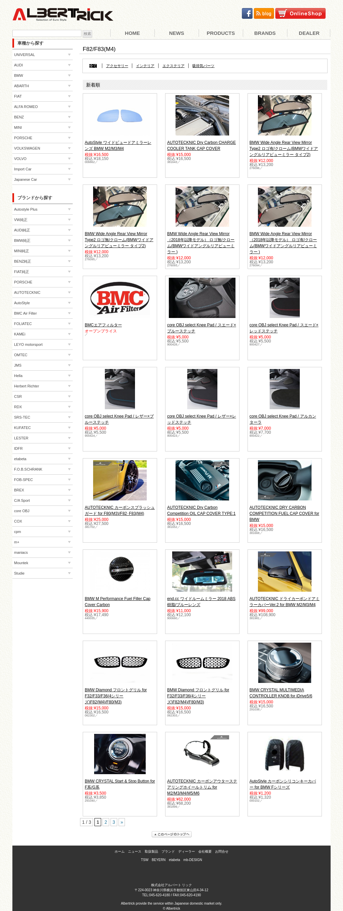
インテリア (145, 66)
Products (221, 33)
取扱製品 (151, 851)
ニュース (134, 851)
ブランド (168, 851)
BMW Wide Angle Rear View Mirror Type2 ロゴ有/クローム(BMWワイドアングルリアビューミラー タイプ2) (284, 148)
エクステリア (173, 66)
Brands (265, 33)
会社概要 (205, 851)
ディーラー (186, 851)
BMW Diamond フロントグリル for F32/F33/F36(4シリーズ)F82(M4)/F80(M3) (116, 696)
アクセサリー (117, 66)
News (176, 33)
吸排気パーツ (203, 66)
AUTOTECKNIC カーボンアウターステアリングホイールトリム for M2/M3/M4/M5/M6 (202, 787)
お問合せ (221, 851)
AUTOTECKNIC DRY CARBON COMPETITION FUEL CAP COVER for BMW (284, 513)
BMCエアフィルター (103, 325)
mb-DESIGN (193, 860)
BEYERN (158, 860)
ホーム (120, 851)
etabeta (174, 860)
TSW (144, 860)
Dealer (309, 33)
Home (132, 33)
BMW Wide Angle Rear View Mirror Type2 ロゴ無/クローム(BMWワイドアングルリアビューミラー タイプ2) (119, 239)
